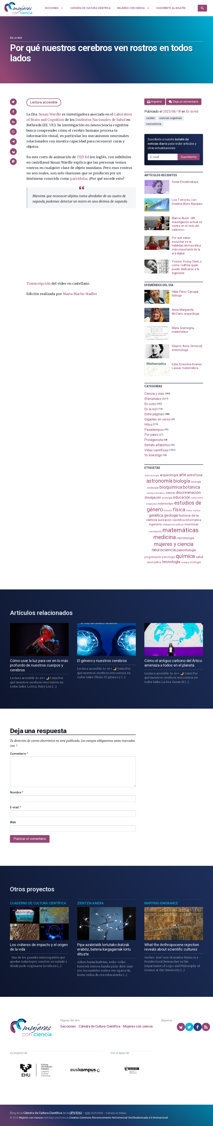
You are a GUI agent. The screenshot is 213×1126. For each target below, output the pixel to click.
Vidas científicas (156, 450)
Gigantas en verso (157, 419)
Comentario (19, 753)
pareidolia (78, 178)
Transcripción (38, 283)
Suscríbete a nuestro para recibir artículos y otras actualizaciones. (172, 144)
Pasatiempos (154, 429)
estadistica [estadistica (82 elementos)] (151, 504)
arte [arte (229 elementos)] (182, 475)
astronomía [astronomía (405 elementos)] (159, 481)
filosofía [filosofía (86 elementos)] (167, 510)
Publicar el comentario (30, 839)
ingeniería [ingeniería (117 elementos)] (155, 524)
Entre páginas (154, 414)
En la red (16, 37)
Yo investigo (153, 455)
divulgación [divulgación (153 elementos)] (153, 497)
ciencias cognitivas (170, 118)
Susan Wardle (50, 114)
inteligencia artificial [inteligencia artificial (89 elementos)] (173, 524)
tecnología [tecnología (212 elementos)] (171, 561)
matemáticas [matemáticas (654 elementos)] (180, 530)
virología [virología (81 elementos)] (185, 562)
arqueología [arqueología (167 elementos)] (169, 475)
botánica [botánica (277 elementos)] (191, 487)
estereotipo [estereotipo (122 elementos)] (165, 503)
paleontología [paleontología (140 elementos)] (186, 550)
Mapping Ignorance (161, 903)
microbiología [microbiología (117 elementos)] (185, 538)
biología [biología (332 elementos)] (181, 481)
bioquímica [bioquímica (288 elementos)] (171, 487)
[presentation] (173, 187)
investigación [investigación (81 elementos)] (155, 531)
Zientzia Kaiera (90, 903)
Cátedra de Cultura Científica (99, 1026)
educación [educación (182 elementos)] (181, 497)
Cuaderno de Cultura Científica (38, 903)
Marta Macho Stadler (80, 294)
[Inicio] (18, 8)
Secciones (68, 1026)
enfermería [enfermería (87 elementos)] (197, 498)
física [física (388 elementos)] (179, 510)
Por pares (151, 435)
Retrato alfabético (157, 445)
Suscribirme (189, 157)
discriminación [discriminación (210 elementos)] (188, 492)
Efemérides (152, 399)
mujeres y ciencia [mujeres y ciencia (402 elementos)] (174, 544)
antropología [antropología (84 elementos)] (152, 475)
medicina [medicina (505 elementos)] (164, 537)
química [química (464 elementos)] (185, 556)
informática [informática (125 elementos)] (193, 520)
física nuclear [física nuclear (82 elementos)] (193, 510)
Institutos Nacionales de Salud (100, 120)
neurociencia (153, 124)
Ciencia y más (154, 394)
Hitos (148, 424)
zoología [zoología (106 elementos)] (195, 562)
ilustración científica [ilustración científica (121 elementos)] (171, 520)
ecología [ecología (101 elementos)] (167, 497)
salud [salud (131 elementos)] (199, 557)
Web (13, 822)
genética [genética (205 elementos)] (156, 515)
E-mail (15, 807)
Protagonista (153, 440)
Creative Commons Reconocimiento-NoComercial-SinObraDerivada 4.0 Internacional (118, 1117)
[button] (13, 101)
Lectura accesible (43, 102)
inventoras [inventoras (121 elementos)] (191, 524)
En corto (150, 404)
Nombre (16, 792)
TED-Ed (83, 157)
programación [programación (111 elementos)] (152, 557)
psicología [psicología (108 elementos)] (168, 557)
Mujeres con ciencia (137, 1026)
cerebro (150, 118)
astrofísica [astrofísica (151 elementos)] (194, 475)
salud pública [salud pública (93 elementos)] (154, 562)
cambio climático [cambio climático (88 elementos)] (156, 493)
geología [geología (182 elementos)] (171, 515)
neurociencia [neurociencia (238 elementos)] (164, 549)
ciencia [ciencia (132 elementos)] (170, 493)
